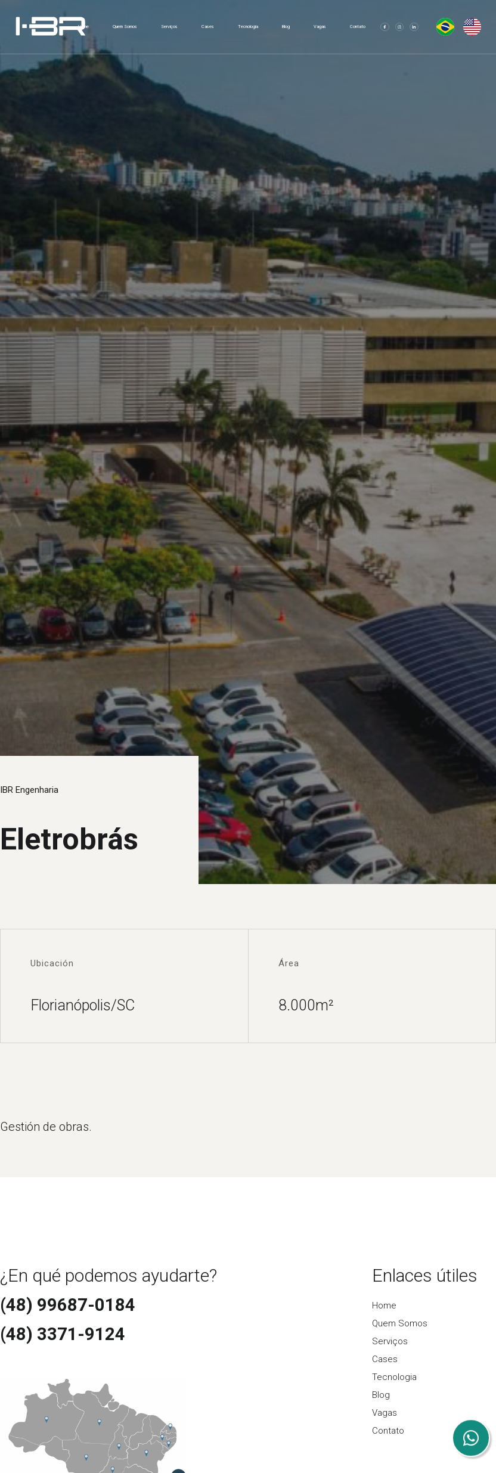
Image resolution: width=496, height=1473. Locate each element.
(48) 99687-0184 (67, 1305)
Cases (208, 26)
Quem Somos (125, 26)
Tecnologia (248, 26)
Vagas (320, 26)
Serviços (169, 26)
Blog (286, 26)
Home (83, 26)
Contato (357, 26)
